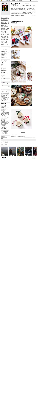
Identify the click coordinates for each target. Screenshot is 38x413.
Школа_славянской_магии (4, 132)
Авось (17, 0)
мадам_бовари (4, 116)
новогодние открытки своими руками (4, 29)
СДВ (6, 118)
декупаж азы (3, 17)
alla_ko (6, 93)
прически (5, 38)
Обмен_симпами (6, 121)
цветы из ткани (30, 13)
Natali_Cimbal (2, 92)
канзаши (2, 21)
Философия (2, 118)
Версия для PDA (33, 157)
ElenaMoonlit (2, 91)
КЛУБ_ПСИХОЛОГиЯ (3, 120)
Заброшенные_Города (3, 108)
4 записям (22, 3)
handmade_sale (6, 123)
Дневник (33, 15)
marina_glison (4, 94)
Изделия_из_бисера (6, 112)
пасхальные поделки (4, 36)
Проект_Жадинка (6, 125)
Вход (10, 0)
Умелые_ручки (7, 130)
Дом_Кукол (2, 114)
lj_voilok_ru (5, 137)
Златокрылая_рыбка (3, 96)
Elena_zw (5, 91)
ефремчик (5, 100)
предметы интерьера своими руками (16, 134)
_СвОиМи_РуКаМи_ (3, 107)
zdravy (1, 106)
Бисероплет (5, 118)
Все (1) (8, 86)
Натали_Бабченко (6, 98)
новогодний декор (19, 10)
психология (2, 39)
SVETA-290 (4, 93)
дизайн (2, 18)
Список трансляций (3, 136)
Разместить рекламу (34, 158)
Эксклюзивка (5, 105)
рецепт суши (7, 39)
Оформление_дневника (3, 122)
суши (1, 41)
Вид (31, 0)
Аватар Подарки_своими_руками (5, 8)
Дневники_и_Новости (7, 113)
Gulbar (6, 91)
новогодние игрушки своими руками (4, 26)
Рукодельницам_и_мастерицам (4, 133)
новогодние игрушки (21, 7)
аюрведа (17, 5)
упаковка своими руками (21, 13)
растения (5, 39)
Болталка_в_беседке (3, 126)
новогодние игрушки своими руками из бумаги (5, 28)
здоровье (12, 6)
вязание (2, 64)
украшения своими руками (4, 42)
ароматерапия (2, 75)
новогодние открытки (3, 29)
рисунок (6, 40)
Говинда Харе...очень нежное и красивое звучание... (4, 55)
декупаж (5, 16)
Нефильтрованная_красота (6, 114)
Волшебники (7, 117)
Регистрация (7, 0)
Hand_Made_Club (3, 123)
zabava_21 (2, 95)
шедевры (2, 87)
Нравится (31, 137)
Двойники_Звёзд (2, 113)
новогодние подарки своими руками (4, 31)
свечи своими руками (15, 12)
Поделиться (33, 137)
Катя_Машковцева (3, 97)
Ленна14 (8, 97)
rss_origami (2, 138)
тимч (6, 100)
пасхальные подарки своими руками (4, 35)
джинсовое (6, 17)
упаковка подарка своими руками (14, 13)
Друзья (3, 2)
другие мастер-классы (3, 60)
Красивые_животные (3, 110)
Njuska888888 (5, 92)
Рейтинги (14, 0)
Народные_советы (4, 106)
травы (3, 41)
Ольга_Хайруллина (3, 99)
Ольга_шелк (6, 99)
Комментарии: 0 (5, 51)
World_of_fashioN (4, 124)
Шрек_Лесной (2, 100)
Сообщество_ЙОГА (3, 119)
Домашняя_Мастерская (3, 109)
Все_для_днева (2, 121)
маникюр (4, 23)
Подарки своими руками (1, 3)
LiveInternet (2, 0)
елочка (7, 18)
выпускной (20, 5)
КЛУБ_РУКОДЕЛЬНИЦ (3, 117)
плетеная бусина (3, 37)
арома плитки (13, 5)
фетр (3, 44)
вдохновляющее (2, 61)
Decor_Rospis (7, 122)
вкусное (2, 63)
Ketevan (8, 91)
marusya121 (7, 94)
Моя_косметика (2, 112)
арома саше (15, 5)
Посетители (6, 144)
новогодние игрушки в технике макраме (4, 25)
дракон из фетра (4, 18)
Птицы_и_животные (3, 111)
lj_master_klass (2, 137)
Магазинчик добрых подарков (14, 20)
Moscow (2, 124)
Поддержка (30, 0)
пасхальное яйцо (6, 34)
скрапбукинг (19, 12)
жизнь (6, 19)
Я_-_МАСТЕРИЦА (4, 125)
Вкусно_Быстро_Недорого (4, 127)
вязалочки (2, 116)
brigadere (8, 93)
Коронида (6, 97)
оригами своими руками (3, 33)
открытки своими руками (3, 70)
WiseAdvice (6, 131)
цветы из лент (6, 44)
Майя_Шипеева (2, 98)
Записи (1, 2)
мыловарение (2, 72)
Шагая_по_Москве (7, 107)
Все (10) (8, 47)
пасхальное (2, 34)
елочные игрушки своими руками (5, 19)
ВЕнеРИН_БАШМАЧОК (5, 95)
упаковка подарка (33, 12)
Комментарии (6, 2)
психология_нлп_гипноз (3, 130)
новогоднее (7, 23)
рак (3, 39)
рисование (3, 40)
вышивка (2, 71)
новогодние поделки (4, 32)
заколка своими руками (4, 20)
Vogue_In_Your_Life (3, 131)
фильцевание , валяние (3, 68)
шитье (1, 62)
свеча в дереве (12, 12)
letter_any (2, 94)
